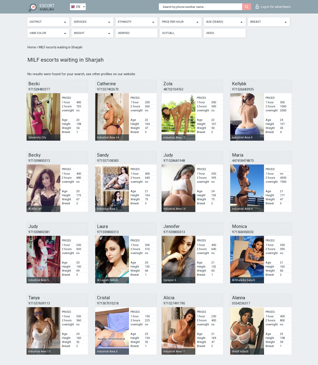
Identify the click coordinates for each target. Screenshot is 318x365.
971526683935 (243, 89)
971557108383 (108, 161)
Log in (273, 6)
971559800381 (39, 232)
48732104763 (173, 89)
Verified (124, 33)
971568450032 (243, 232)
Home (32, 47)
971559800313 (39, 161)
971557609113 (39, 303)
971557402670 (108, 89)
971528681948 (174, 161)
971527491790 (174, 303)
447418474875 (243, 161)
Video (210, 33)
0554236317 (241, 303)
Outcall (168, 33)
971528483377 (39, 89)
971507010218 (108, 303)
